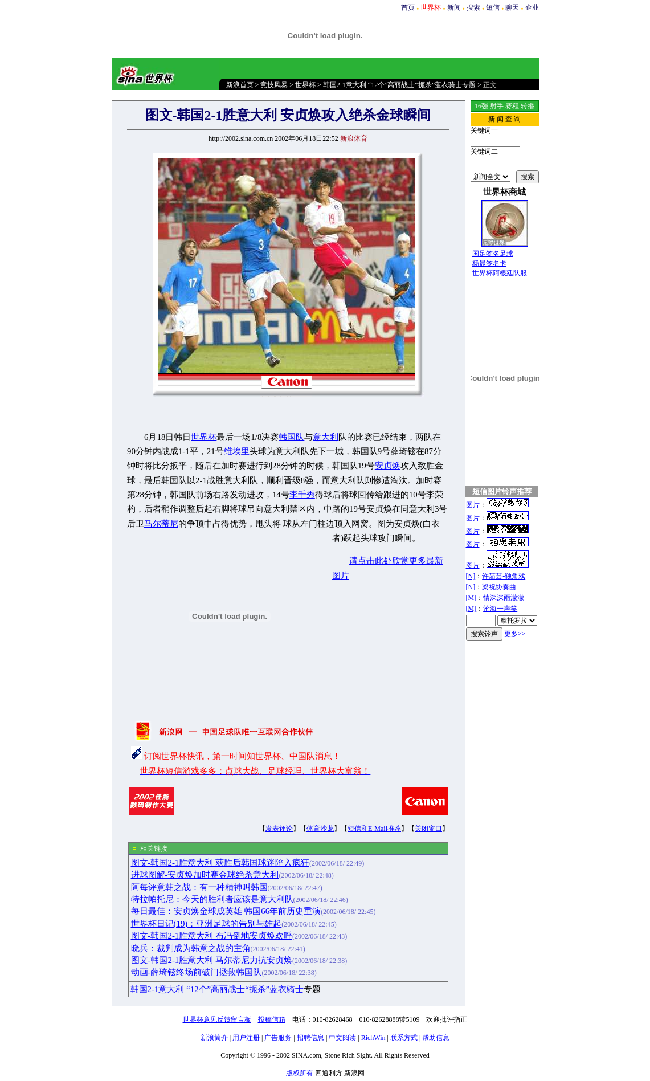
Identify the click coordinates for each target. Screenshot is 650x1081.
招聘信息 (310, 1038)
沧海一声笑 (500, 609)
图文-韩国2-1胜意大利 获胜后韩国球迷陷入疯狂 (220, 862)
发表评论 (279, 829)
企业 (532, 7)
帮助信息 (435, 1038)
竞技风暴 (274, 85)
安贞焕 (387, 465)
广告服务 (278, 1038)
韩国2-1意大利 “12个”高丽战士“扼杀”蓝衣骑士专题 (399, 85)
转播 (527, 106)
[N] (471, 576)
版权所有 (299, 1073)
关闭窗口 (428, 829)
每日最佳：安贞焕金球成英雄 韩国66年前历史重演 (226, 911)
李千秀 (302, 494)
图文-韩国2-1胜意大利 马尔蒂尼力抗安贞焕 (212, 960)
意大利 (325, 437)
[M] (471, 598)
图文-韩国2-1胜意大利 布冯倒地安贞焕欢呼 (212, 935)
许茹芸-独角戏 (503, 576)
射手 (497, 106)
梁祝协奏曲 (499, 587)
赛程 (512, 106)
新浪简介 (214, 1038)
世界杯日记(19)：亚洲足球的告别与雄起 (206, 923)
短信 (493, 7)
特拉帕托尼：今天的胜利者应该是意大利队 (212, 899)
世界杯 (305, 85)
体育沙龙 (320, 829)
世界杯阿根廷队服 (499, 273)
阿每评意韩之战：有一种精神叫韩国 (199, 887)
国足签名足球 (492, 254)
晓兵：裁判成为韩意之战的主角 (191, 948)
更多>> (515, 634)
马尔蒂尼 (161, 523)
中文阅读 (342, 1038)
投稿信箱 (271, 1019)
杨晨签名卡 (489, 263)
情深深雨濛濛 (503, 598)
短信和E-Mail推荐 (374, 829)
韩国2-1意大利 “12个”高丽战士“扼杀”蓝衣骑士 (217, 989)
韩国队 (291, 437)
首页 (408, 7)
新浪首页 (240, 85)
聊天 (512, 7)
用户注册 (246, 1038)
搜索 (473, 7)
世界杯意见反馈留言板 (217, 1019)
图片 (473, 505)
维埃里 (237, 451)
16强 (481, 106)
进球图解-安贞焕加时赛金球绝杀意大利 (205, 874)
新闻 (454, 7)
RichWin (373, 1038)
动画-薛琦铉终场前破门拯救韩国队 (196, 972)
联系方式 (404, 1038)
